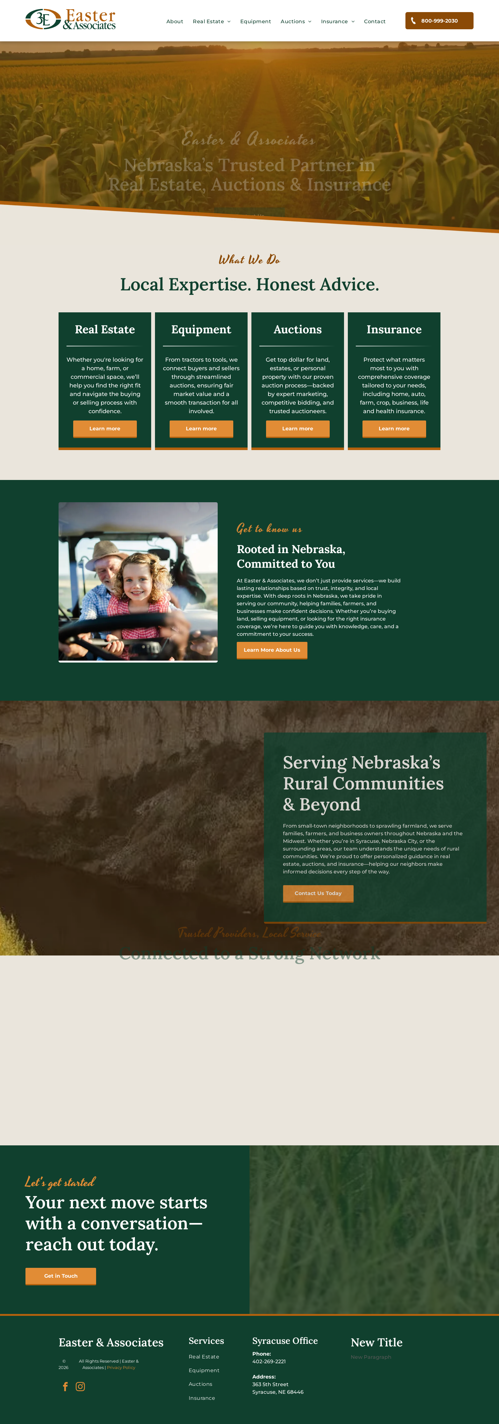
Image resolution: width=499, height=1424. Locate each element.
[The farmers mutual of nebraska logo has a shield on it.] (55, 974)
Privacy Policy (121, 1367)
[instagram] (80, 1387)
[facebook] (65, 1387)
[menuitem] (175, 21)
